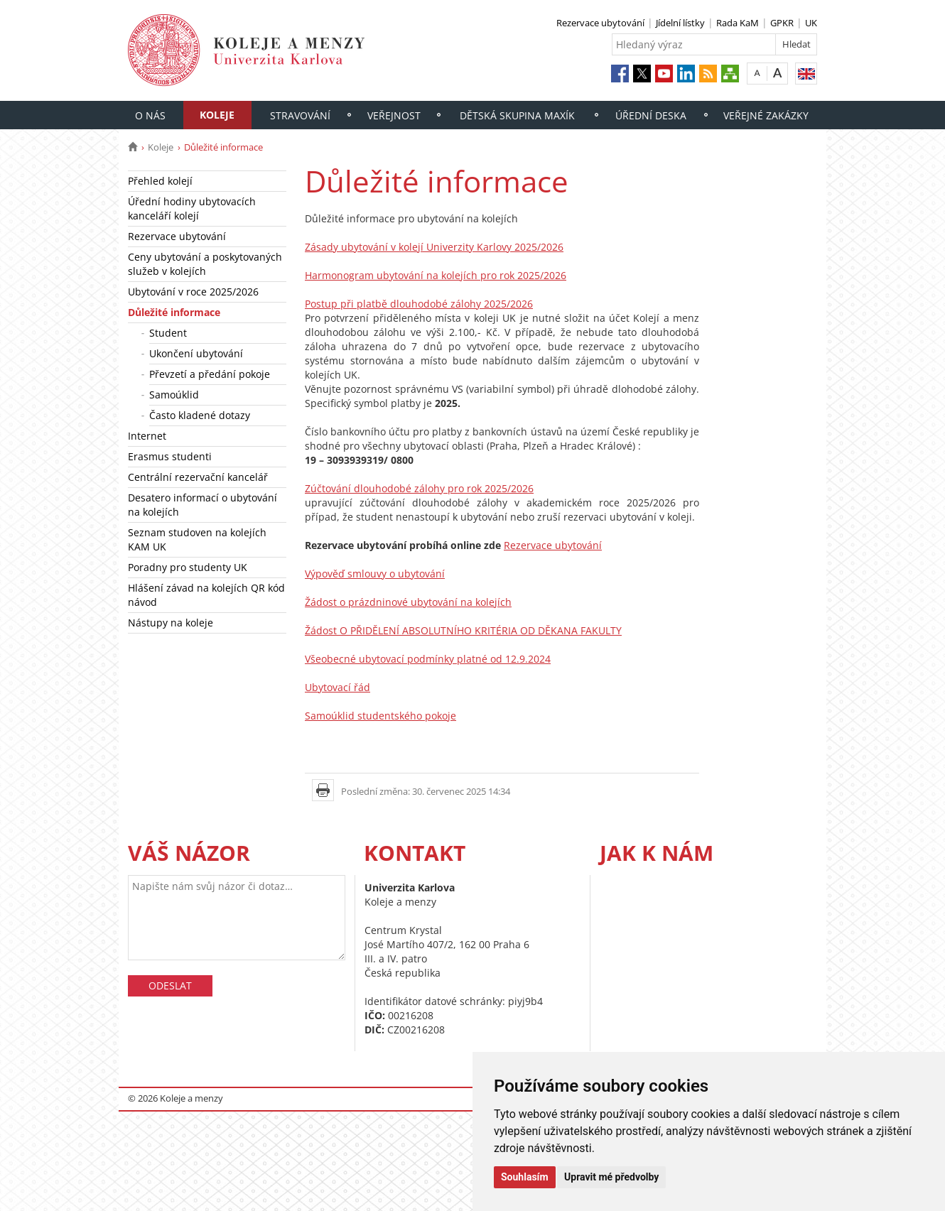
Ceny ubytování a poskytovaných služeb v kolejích (205, 264)
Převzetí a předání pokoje (209, 374)
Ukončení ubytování (196, 353)
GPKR (782, 22)
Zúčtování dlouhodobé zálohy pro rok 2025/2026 (419, 488)
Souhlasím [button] (525, 1177)
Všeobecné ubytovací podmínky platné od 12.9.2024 (428, 659)
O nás (150, 115)
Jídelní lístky (680, 22)
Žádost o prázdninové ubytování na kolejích (408, 602)
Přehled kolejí (160, 181)
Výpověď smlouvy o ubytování (375, 573)
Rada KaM (737, 22)
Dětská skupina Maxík (517, 115)
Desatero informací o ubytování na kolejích (202, 504)
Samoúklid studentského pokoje (380, 715)
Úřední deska (650, 115)
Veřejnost (394, 115)
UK (811, 22)
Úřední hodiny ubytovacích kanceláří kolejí (192, 208)
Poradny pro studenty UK (187, 567)
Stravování (300, 115)
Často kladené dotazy (199, 415)
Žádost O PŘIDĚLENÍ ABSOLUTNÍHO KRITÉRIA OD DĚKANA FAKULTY (463, 630)
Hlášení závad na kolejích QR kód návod (206, 595)
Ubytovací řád (337, 687)
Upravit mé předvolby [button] (611, 1177)
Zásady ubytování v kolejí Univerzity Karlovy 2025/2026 (434, 247)
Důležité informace (174, 312)
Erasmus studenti (170, 456)
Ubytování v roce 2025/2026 (193, 291)
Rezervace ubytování (600, 22)
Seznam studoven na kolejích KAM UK (197, 539)
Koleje (217, 114)
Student (168, 333)
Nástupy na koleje (170, 622)
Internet (147, 435)
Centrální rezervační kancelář (198, 477)
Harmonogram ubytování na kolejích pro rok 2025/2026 (435, 275)
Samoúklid (174, 394)
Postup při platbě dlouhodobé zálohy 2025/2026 (419, 303)
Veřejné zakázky (766, 115)
